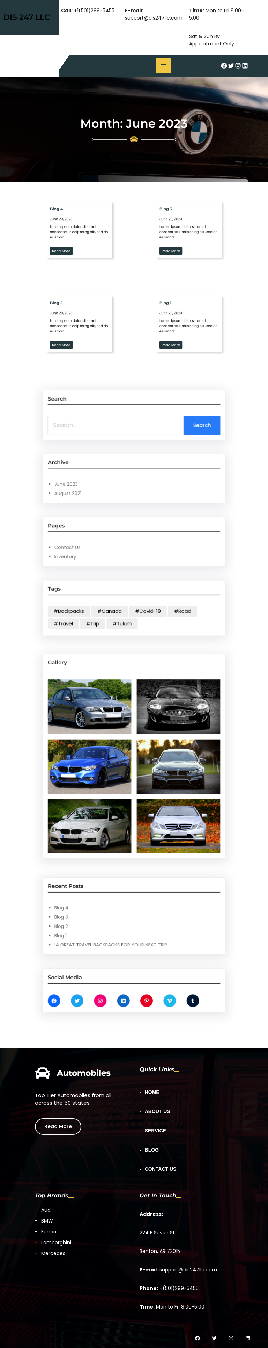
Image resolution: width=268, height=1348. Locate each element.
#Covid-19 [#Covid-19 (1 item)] (140, 609)
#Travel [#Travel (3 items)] (98, 616)
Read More (58, 1126)
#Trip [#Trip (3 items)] (113, 616)
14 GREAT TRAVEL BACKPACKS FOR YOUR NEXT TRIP (122, 930)
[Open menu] (163, 65)
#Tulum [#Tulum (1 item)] (128, 616)
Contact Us (100, 544)
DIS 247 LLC (26, 17)
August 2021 (100, 486)
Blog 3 (97, 916)
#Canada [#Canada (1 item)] (122, 609)
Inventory (99, 549)
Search (168, 420)
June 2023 (99, 481)
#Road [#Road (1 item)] (158, 609)
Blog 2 (97, 921)
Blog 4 (97, 912)
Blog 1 (97, 926)
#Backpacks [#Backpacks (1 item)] (101, 609)
